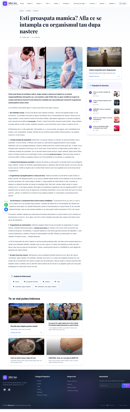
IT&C (48, 3)
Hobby (57, 3)
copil (57, 284)
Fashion (93, 3)
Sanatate (67, 3)
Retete (40, 3)
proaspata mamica (31, 284)
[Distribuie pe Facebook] (6, 209)
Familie (30, 3)
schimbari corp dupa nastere (45, 289)
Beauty (103, 3)
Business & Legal (80, 3)
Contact (69, 387)
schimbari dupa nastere (22, 289)
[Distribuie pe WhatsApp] (6, 205)
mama (16, 284)
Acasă (22, 3)
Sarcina (35, 11)
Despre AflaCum (72, 384)
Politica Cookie (71, 390)
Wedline (112, 3)
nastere (46, 284)
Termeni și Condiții (72, 393)
